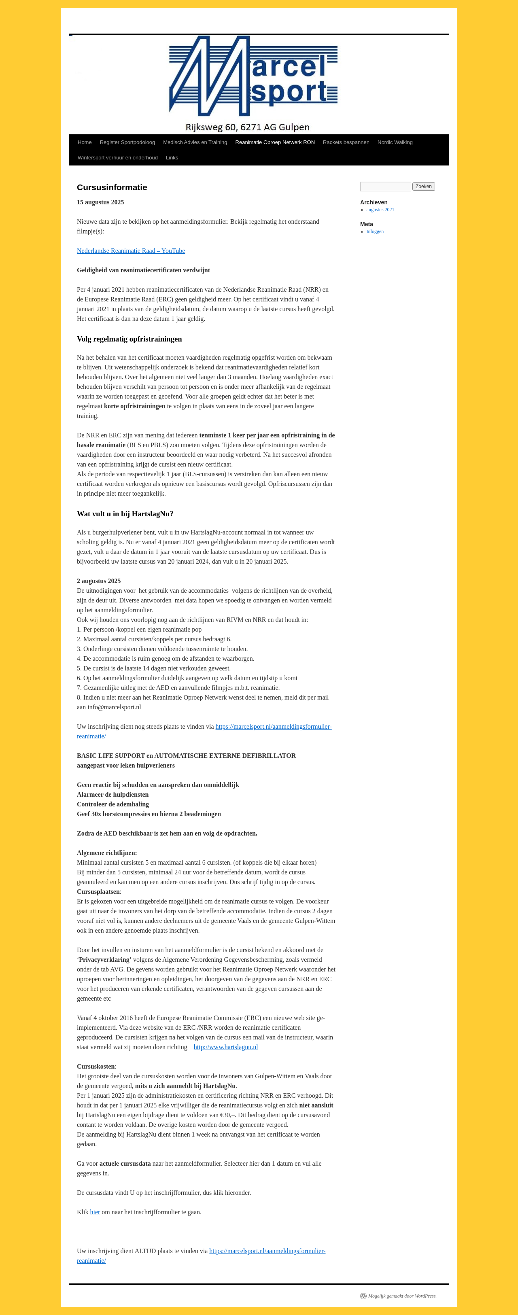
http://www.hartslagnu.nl (226, 1047)
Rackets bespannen (346, 142)
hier (95, 1212)
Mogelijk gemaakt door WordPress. (402, 1296)
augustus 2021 (381, 209)
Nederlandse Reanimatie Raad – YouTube (131, 250)
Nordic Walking (395, 142)
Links (172, 158)
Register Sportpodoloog (127, 142)
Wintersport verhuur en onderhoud (118, 158)
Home (85, 142)
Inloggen (375, 231)
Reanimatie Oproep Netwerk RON (275, 142)
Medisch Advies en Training (195, 142)
